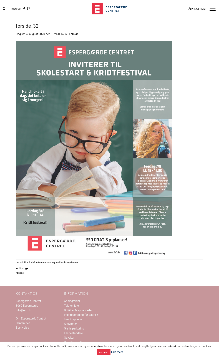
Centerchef (23, 323)
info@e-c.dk (23, 310)
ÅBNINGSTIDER (197, 8)
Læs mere (117, 352)
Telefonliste (71, 305)
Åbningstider (72, 301)
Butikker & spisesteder (78, 310)
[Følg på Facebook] (24, 8)
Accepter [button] (103, 352)
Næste (22, 272)
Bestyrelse (22, 327)
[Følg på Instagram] (28, 8)
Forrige (22, 268)
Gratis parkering (74, 328)
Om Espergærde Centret (31, 318)
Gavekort (69, 337)
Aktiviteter (70, 324)
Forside (74, 34)
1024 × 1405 (59, 34)
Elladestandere (73, 333)
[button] (4, 8)
